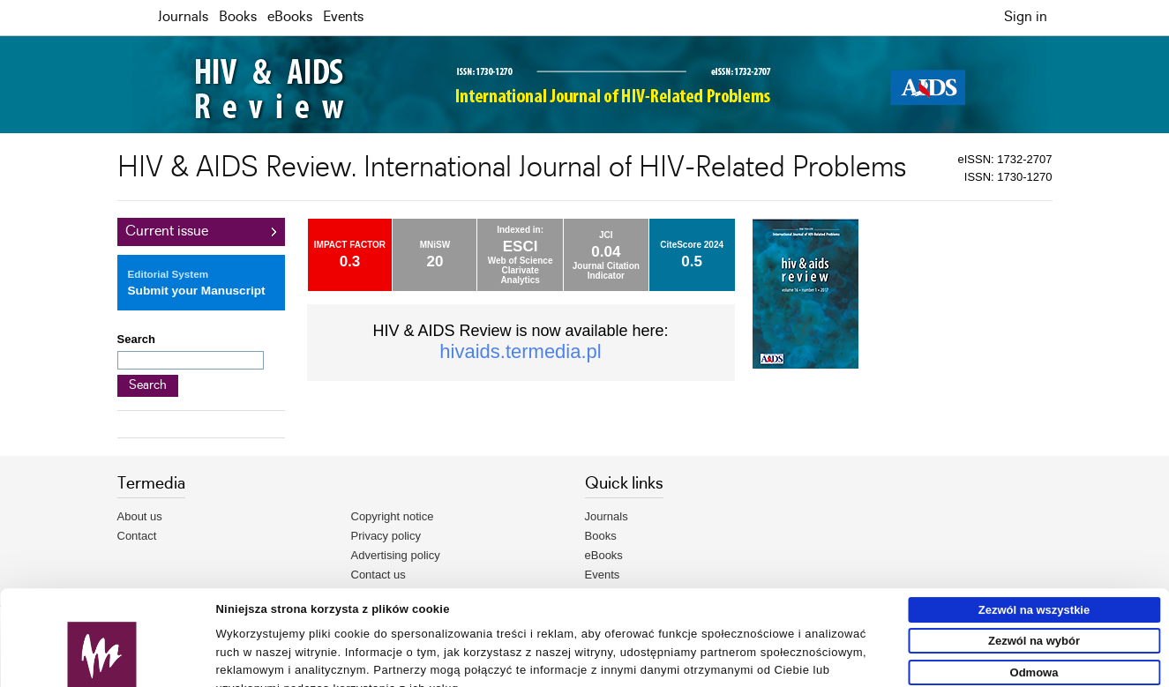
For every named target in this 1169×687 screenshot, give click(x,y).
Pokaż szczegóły (818, 666)
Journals (183, 17)
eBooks (289, 17)
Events (343, 17)
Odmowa (1034, 589)
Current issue (166, 231)
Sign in (1025, 17)
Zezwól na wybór (1034, 558)
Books (238, 17)
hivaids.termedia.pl (520, 351)
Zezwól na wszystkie (1034, 527)
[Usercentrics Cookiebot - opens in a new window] (102, 666)
